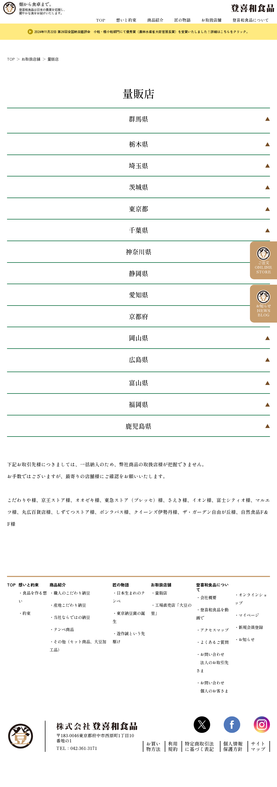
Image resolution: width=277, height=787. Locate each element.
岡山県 (138, 337)
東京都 (138, 208)
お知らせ (247, 639)
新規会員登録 (251, 627)
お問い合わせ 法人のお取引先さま (212, 662)
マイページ (249, 615)
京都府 (138, 316)
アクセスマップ (214, 630)
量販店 (161, 593)
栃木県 (138, 144)
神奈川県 (138, 251)
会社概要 (208, 597)
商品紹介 (150, 24)
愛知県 (138, 294)
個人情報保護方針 (233, 746)
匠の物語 (178, 24)
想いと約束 (119, 24)
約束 (26, 613)
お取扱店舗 (208, 24)
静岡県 (138, 273)
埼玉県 (138, 165)
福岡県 (138, 404)
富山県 (138, 382)
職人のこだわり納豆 (72, 593)
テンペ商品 (64, 629)
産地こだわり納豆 (70, 605)
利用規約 (173, 746)
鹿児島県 (138, 426)
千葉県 (138, 230)
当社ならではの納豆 (72, 617)
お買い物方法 (153, 746)
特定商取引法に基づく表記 (199, 746)
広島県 (138, 359)
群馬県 (138, 118)
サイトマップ (258, 746)
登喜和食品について (249, 24)
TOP (93, 24)
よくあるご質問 (214, 642)
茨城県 (138, 187)
